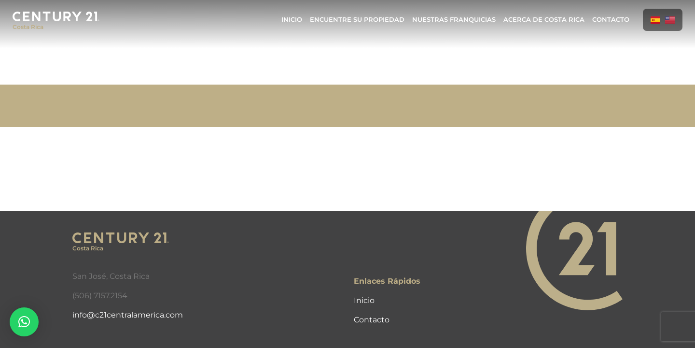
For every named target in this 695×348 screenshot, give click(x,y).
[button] (24, 321)
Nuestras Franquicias (454, 19)
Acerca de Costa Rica (543, 19)
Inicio (291, 19)
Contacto (610, 19)
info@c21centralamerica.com (127, 314)
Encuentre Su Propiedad (357, 19)
